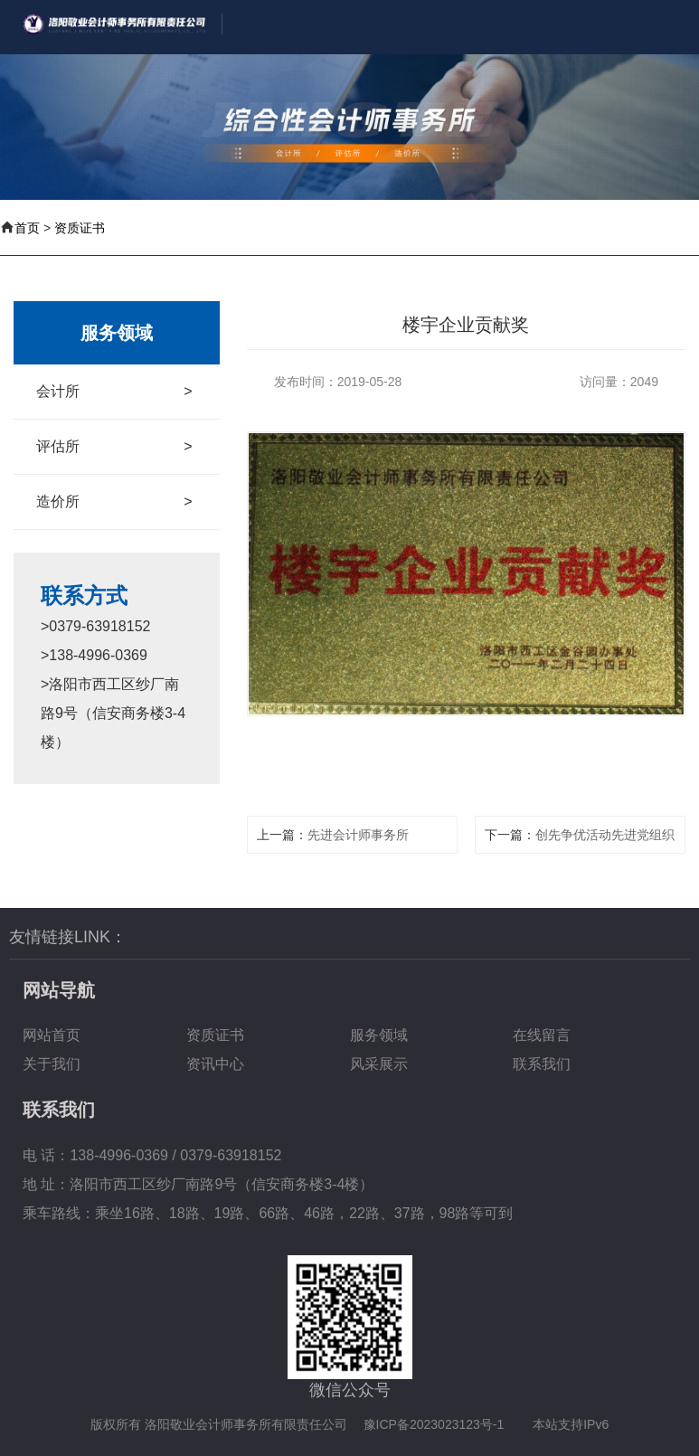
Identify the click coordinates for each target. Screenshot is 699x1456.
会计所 (114, 391)
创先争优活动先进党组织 (605, 834)
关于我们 (51, 1064)
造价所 (114, 502)
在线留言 (542, 1035)
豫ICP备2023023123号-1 (434, 1424)
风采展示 (379, 1064)
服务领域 (379, 1035)
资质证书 (79, 228)
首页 (27, 228)
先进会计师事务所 (358, 834)
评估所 (114, 447)
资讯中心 (215, 1064)
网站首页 (51, 1035)
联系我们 (542, 1064)
